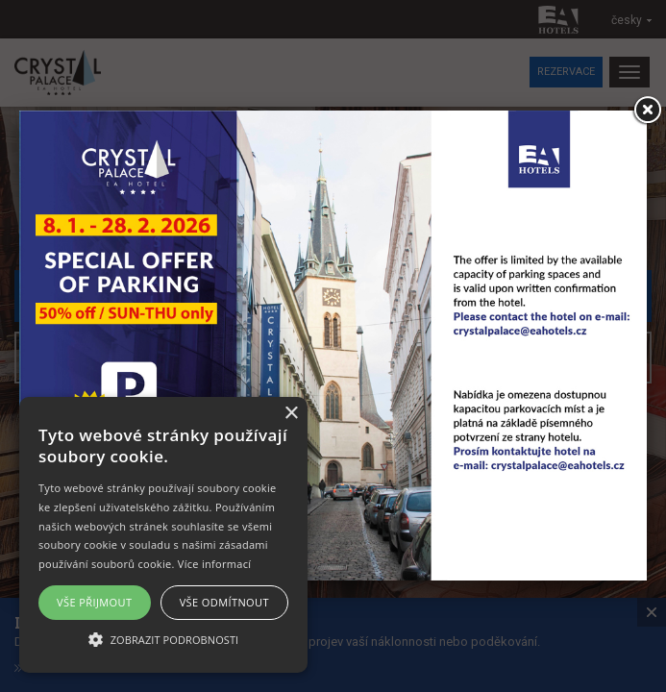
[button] (163, 639)
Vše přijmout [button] (94, 602)
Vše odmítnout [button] (224, 602)
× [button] (291, 414)
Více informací (215, 563)
